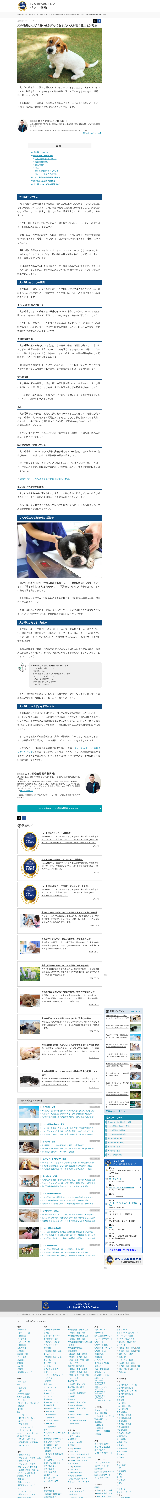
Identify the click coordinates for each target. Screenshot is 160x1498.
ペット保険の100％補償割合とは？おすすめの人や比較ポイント (67, 1197)
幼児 (71, 1436)
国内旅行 (49, 1494)
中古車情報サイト (51, 1402)
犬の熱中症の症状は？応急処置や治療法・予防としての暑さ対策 (67, 1117)
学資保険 (21, 1369)
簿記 (76, 1451)
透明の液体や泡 (41, 162)
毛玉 (37, 168)
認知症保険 (121, 1439)
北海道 (72, 1354)
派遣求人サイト (101, 1372)
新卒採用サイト (101, 1383)
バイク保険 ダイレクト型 (127, 1391)
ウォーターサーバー (52, 1330)
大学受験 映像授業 (75, 1348)
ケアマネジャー (84, 1457)
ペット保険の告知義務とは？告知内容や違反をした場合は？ (66, 1252)
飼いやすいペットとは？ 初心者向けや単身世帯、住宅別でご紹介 (68, 1163)
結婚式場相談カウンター (104, 1472)
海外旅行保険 (22, 1354)
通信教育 (71, 1411)
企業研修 (98, 1422)
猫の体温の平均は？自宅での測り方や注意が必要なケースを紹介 (67, 1215)
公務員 (72, 1460)
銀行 (21, 1391)
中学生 (79, 1414)
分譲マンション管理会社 (27, 1467)
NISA (19, 1385)
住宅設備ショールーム (26, 1485)
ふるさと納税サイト (52, 1369)
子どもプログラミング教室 (78, 1482)
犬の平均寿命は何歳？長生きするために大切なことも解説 (65, 1186)
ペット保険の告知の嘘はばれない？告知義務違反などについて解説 (68, 1256)
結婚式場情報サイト (103, 1475)
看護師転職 (99, 1354)
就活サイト (99, 1333)
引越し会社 (48, 1384)
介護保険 (120, 1445)
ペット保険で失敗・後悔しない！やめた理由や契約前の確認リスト (68, 1128)
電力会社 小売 (49, 1478)
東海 (28, 1470)
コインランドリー (51, 1345)
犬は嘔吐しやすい (40, 152)
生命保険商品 (122, 1421)
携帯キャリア (122, 1330)
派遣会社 (98, 1366)
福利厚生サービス (51, 1475)
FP (70, 1448)
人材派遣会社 (100, 1397)
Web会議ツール (101, 1419)
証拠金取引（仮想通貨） (29, 1442)
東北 (78, 1354)
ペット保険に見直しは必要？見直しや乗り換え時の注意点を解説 (67, 1134)
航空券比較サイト (51, 1497)
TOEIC (72, 1454)
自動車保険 (21, 1330)
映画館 (97, 1487)
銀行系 (21, 1418)
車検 (45, 1430)
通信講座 (71, 1445)
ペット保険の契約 (50, 1245)
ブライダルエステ (102, 1444)
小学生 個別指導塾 (75, 1405)
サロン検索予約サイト (103, 1453)
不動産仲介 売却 (23, 1455)
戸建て (32, 1458)
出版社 (48, 1457)
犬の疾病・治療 (49, 1107)
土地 (39, 1458)
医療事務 (77, 1448)
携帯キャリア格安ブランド (127, 1333)
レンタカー (48, 1390)
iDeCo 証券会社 (23, 1397)
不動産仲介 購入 (23, 1461)
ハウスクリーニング (52, 1342)
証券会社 (22, 1388)
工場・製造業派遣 (102, 1369)
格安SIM (122, 1342)
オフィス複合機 (50, 1472)
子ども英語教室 (74, 1433)
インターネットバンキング (28, 1403)
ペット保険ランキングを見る (122, 1196)
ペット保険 (126, 1108)
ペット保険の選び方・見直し (54, 1124)
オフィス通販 (49, 1469)
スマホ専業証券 (23, 1394)
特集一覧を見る (95, 1106)
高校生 (72, 1414)
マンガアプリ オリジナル (54, 1460)
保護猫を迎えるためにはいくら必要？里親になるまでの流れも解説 (68, 1221)
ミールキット (49, 1354)
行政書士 (73, 1457)
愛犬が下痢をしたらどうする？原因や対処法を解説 (45, 479)
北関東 (84, 1354)
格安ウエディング (102, 1466)
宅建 (71, 1451)
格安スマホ (131, 1342)
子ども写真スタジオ (52, 1442)
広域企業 (122, 1357)
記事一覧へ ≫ (135, 957)
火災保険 (21, 1351)
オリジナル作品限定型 (54, 1454)
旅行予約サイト (50, 1491)
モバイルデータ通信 (125, 1336)
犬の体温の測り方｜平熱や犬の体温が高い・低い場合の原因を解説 (68, 1180)
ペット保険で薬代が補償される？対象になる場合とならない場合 (67, 1232)
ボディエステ (100, 1450)
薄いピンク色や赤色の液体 (46, 174)
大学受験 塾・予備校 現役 (78, 1330)
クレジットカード (24, 1421)
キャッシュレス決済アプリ (28, 1433)
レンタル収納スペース (54, 1375)
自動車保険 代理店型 (125, 1388)
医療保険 (21, 1363)
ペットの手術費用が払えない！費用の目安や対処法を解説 (65, 1200)
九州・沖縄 (73, 1363)
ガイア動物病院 (26, 791)
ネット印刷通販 (101, 1413)
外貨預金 (21, 1406)
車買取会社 (48, 1399)
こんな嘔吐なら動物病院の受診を (46, 177)
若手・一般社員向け (104, 1431)
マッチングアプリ (102, 1478)
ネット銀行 (21, 1400)
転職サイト (99, 1342)
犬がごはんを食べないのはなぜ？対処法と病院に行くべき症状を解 (68, 1183)
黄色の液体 (39, 165)
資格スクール (73, 1463)
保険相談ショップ (24, 1372)
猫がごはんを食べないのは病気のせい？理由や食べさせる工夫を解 (68, 1218)
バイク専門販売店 (52, 1420)
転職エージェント (102, 1351)
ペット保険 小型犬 (124, 1406)
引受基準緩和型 (125, 1418)
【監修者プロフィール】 (92, 133)
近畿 (33, 1470)
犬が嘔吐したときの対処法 (44, 181)
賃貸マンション (23, 1482)
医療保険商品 (122, 1412)
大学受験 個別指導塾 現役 (78, 1336)
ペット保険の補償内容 (52, 1228)
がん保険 (21, 1366)
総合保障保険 (122, 1448)
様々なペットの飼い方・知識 (54, 1159)
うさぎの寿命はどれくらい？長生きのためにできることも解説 (67, 1169)
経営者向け (100, 1425)
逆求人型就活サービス (103, 1336)
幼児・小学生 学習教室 (77, 1420)
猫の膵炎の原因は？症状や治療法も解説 (58, 1152)
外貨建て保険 (122, 1442)
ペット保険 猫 (122, 1409)
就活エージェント (102, 1330)
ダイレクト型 (24, 1333)
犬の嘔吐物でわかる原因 (43, 156)
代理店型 (22, 1336)
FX (18, 1412)
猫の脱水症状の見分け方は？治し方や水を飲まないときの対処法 (67, 1148)
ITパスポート (82, 1460)
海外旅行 (58, 1494)
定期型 (128, 1415)
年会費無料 (23, 1424)
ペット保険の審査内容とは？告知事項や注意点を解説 (63, 1249)
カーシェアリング (51, 1387)
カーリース (48, 1396)
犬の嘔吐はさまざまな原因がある (46, 184)
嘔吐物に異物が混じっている (46, 171)
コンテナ (49, 1378)
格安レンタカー (50, 1393)
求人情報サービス (102, 1375)
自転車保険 (21, 1348)
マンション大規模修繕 (26, 1473)
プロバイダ (121, 1345)
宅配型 (48, 1381)
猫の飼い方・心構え (51, 1211)
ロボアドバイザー (24, 1445)
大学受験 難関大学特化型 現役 (80, 1342)
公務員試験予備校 (75, 1476)
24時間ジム (72, 1494)
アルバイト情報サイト (103, 1339)
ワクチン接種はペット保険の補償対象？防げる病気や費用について (68, 1235)
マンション (23, 1458)
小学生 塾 (71, 1399)
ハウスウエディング (103, 1463)
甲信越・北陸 (82, 1357)
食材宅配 (47, 1348)
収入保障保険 (124, 1427)
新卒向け (99, 1434)
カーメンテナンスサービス (54, 1433)
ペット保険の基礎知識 (52, 1194)
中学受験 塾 (72, 1381)
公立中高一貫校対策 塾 (77, 1393)
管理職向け (100, 1428)
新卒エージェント (102, 1388)
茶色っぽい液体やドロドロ (46, 159)
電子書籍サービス (51, 1445)
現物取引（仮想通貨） (28, 1439)
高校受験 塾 (72, 1351)
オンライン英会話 (75, 1442)
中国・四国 (84, 1360)
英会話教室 (72, 1439)
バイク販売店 (49, 1418)
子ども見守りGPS (51, 1481)
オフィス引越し (50, 1466)
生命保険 (21, 1360)
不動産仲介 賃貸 (23, 1476)
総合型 (48, 1451)
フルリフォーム (25, 1491)
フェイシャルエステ (103, 1447)
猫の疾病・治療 (49, 1142)
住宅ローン (21, 1409)
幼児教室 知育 (73, 1424)
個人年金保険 (122, 1451)
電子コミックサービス (53, 1448)
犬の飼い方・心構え (51, 1176)
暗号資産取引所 (23, 1436)
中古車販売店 (49, 1405)
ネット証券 (21, 1382)
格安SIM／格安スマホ (125, 1339)
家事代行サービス (51, 1339)
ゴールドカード (25, 1430)
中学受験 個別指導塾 (76, 1387)
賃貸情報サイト (23, 1479)
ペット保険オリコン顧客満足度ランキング (58, 808)
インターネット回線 (125, 1360)
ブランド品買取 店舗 (52, 1463)
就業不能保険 (122, 1436)
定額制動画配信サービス (53, 1439)
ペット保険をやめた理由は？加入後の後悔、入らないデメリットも (68, 1131)
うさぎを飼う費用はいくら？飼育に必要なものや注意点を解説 (67, 1166)
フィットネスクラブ (76, 1491)
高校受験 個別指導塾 (76, 1366)
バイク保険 (21, 1339)
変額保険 (120, 1454)
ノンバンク (30, 1418)
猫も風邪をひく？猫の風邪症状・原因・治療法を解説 (63, 1145)
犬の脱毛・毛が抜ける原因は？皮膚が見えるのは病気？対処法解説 (68, 1111)
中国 (138, 1351)
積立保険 (120, 1457)
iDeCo (119, 1477)
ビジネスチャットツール (104, 1416)
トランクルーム (50, 1372)
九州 (39, 1470)
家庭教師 (71, 1418)
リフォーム (21, 1488)
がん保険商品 (122, 1430)
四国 (120, 1354)
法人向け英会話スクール (77, 1479)
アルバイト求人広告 (103, 1400)
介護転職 (98, 1357)
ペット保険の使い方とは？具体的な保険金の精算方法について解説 (68, 1238)
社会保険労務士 (83, 1454)
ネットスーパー (50, 1360)
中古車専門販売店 (52, 1408)
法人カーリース (101, 1410)
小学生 (86, 1414)
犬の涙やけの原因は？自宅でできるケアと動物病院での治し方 (67, 1114)
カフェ (46, 1436)
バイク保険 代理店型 (125, 1394)
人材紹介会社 (100, 1392)
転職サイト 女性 (101, 1345)
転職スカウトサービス (103, 1348)
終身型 (121, 1415)
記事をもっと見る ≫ (115, 1057)
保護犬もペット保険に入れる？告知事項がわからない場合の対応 (67, 1204)
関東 (110, 1490)
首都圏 (21, 1470)
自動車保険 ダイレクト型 (127, 1385)
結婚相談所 (99, 1469)
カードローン (22, 1415)
